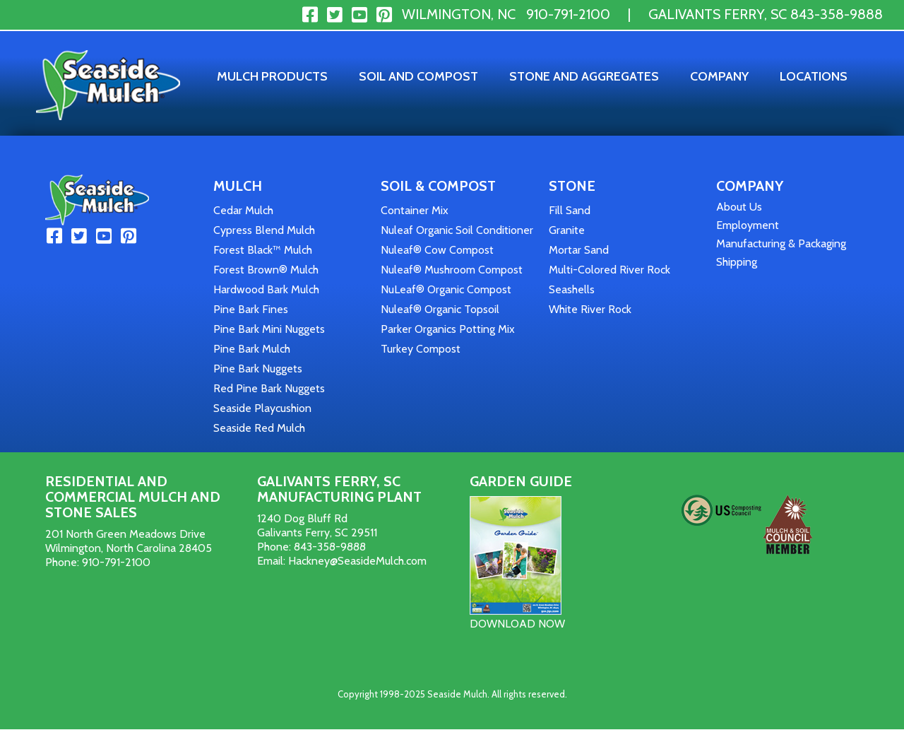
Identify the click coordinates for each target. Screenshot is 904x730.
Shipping (736, 262)
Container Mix (414, 210)
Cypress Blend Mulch (264, 230)
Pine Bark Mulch (251, 348)
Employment (747, 225)
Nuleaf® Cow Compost (437, 250)
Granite (567, 230)
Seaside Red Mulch (259, 428)
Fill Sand (569, 210)
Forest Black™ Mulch (262, 250)
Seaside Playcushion (262, 408)
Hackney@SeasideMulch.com (357, 560)
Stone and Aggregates (584, 76)
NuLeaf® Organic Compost (446, 289)
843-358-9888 (836, 14)
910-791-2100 (568, 14)
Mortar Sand (579, 250)
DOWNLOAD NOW (517, 623)
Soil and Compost (418, 76)
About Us (739, 206)
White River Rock (590, 309)
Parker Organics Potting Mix (448, 329)
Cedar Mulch (243, 210)
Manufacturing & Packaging (781, 243)
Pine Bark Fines (250, 309)
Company (719, 76)
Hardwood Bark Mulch (266, 289)
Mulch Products (272, 76)
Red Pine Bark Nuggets (269, 388)
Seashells (572, 289)
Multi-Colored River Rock (609, 269)
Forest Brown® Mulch (266, 269)
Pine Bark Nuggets (257, 368)
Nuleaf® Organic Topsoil (440, 309)
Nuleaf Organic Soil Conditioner (457, 230)
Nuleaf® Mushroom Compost (452, 269)
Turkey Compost (420, 348)
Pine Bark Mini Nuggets (269, 329)
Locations (814, 76)
